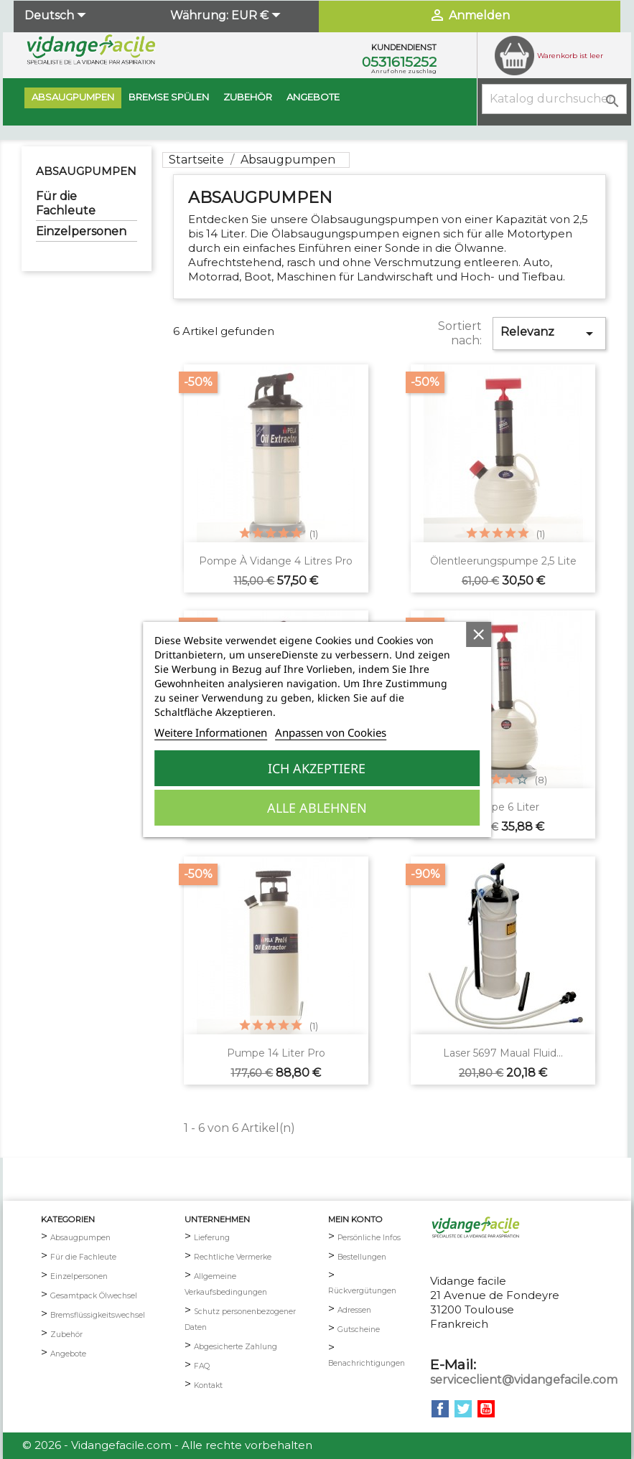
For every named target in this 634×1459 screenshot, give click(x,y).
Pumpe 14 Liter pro (276, 1053)
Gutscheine (358, 1329)
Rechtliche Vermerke (232, 1257)
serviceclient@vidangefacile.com (523, 1380)
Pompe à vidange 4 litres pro (276, 560)
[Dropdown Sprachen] (57, 16)
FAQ (202, 1366)
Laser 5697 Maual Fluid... (503, 1053)
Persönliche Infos (369, 1237)
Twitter (463, 1408)
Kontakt (208, 1385)
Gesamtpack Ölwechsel (93, 1295)
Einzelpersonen (81, 231)
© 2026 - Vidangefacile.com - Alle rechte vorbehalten (167, 1445)
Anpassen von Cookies (330, 732)
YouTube (486, 1408)
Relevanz (549, 333)
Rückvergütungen (362, 1290)
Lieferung (212, 1237)
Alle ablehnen (317, 807)
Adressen (354, 1310)
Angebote (313, 97)
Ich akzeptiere (316, 768)
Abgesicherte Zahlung (235, 1346)
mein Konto (355, 1219)
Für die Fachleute (65, 203)
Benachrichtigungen (366, 1363)
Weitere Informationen (210, 732)
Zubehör (247, 97)
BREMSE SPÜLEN (169, 97)
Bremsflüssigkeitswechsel (97, 1315)
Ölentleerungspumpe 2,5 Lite (503, 560)
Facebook (440, 1408)
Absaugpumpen (73, 97)
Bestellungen (361, 1257)
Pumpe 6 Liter (503, 807)
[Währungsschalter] (257, 16)
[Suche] (554, 99)
